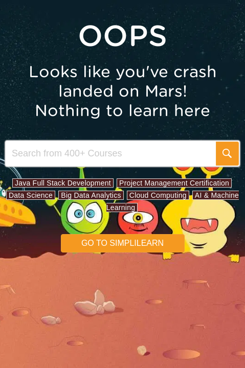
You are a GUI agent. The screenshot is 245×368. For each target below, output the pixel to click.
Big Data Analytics (91, 195)
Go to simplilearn (122, 243)
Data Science (31, 195)
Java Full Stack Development (63, 183)
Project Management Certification (174, 183)
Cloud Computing (158, 195)
